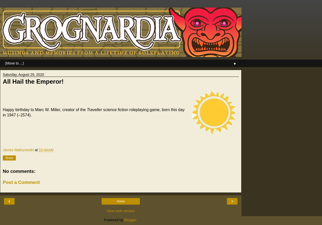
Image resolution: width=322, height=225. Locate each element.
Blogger (130, 220)
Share (9, 158)
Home (121, 201)
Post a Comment (21, 182)
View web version (121, 211)
